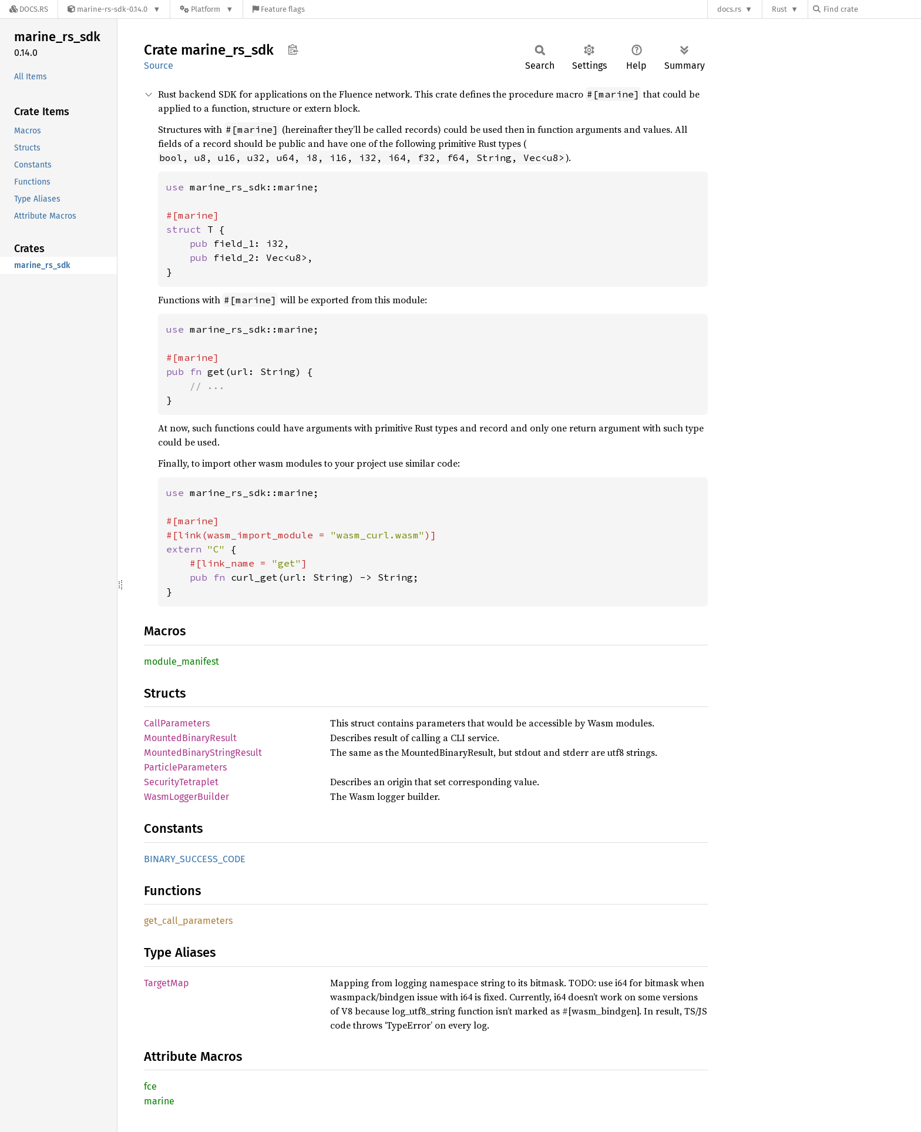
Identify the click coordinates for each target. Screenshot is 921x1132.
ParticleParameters (185, 767)
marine (159, 1101)
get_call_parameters (188, 920)
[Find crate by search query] (871, 9)
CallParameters (177, 723)
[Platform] (206, 9)
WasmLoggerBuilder (186, 796)
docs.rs (729, 9)
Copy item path (292, 49)
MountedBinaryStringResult (203, 752)
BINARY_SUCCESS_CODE (195, 859)
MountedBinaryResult (190, 737)
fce (150, 1086)
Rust (779, 9)
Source (158, 65)
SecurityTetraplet (181, 782)
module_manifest (181, 661)
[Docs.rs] (29, 9)
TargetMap (166, 983)
